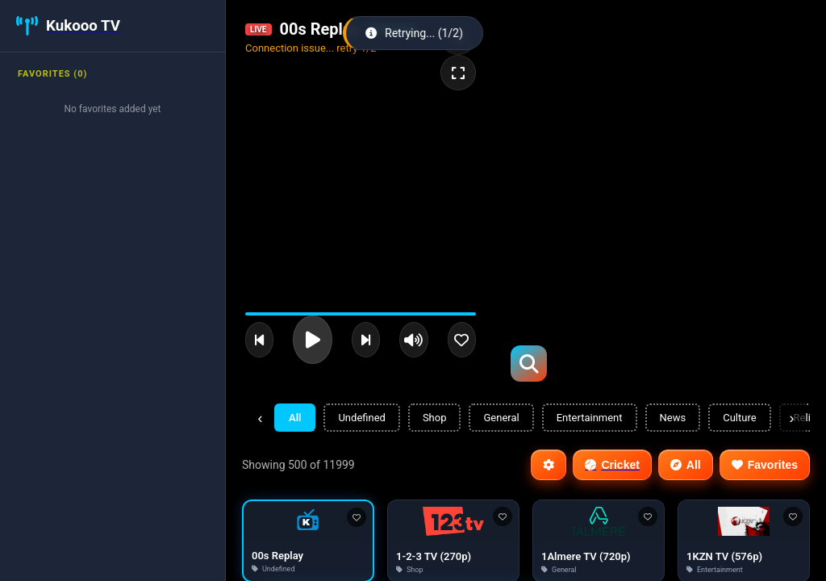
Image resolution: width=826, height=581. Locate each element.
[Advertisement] (638, 113)
